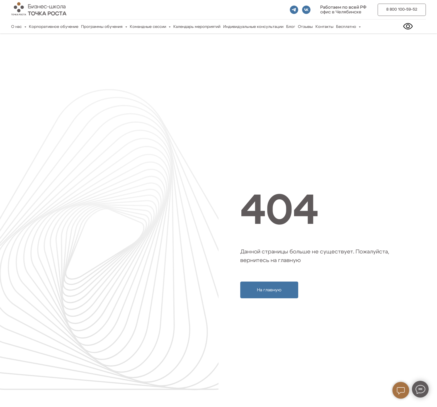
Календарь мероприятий (196, 27)
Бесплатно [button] (346, 27)
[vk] (306, 10)
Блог (290, 27)
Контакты (324, 27)
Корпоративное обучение (53, 27)
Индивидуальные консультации (253, 27)
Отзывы (305, 27)
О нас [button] (17, 27)
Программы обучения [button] (102, 27)
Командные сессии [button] (148, 27)
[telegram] (294, 10)
